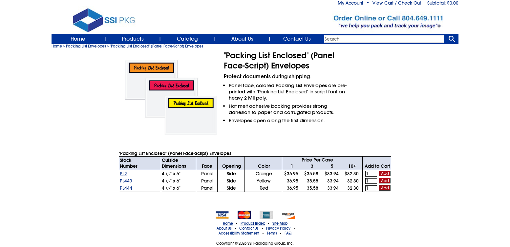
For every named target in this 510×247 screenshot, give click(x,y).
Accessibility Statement (239, 233)
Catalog (187, 39)
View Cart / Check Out (396, 3)
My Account (350, 3)
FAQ (288, 233)
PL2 (123, 174)
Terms (272, 233)
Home (78, 39)
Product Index (253, 223)
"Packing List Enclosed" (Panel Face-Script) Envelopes (156, 46)
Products (133, 39)
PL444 (126, 188)
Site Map (279, 223)
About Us (242, 39)
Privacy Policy (278, 228)
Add (385, 173)
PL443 (126, 181)
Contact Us (297, 39)
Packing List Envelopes (86, 46)
